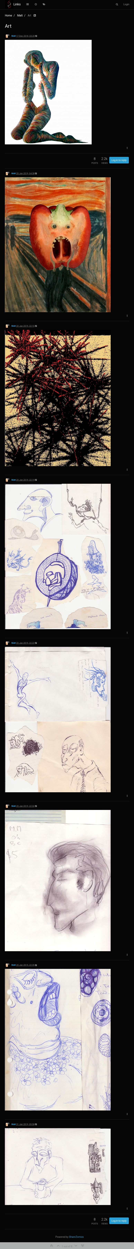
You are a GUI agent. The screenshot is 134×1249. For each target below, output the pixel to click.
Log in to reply (119, 160)
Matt (13, 36)
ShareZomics (76, 1236)
